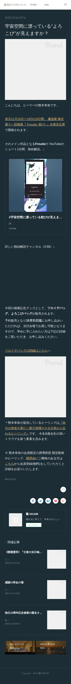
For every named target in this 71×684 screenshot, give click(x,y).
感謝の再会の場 (14, 586)
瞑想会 (30, 462)
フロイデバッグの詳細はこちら (26, 354)
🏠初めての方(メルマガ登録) (15, 4)
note (46, 4)
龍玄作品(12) (10, 483)
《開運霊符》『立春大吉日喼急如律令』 (29, 555)
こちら (9, 467)
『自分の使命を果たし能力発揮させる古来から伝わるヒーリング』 (35, 432)
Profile (33, 4)
